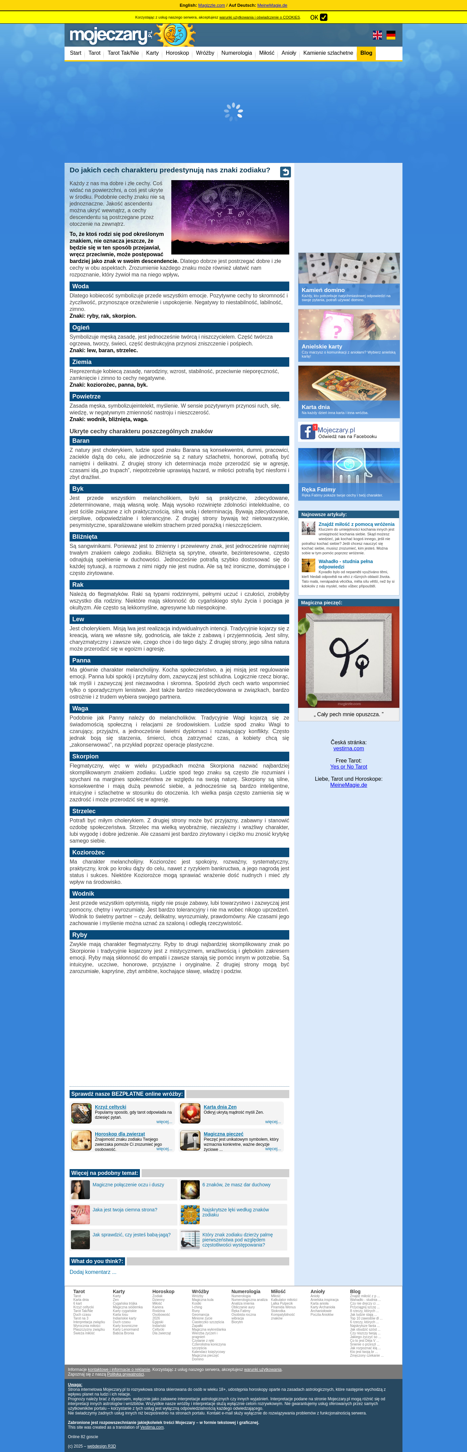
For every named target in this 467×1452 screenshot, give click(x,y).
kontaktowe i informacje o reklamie (119, 1369)
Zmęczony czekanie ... (367, 1355)
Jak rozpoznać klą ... (365, 1348)
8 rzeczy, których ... (364, 1311)
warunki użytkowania (263, 1369)
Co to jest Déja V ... (364, 1340)
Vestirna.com (152, 1427)
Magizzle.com (211, 5)
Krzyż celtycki (110, 1107)
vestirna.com (349, 748)
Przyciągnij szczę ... (365, 1307)
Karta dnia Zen (220, 1107)
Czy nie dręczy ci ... (364, 1303)
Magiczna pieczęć (224, 1134)
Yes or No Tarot (348, 767)
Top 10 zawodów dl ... (366, 1318)
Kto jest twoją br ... (364, 1352)
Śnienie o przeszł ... (364, 1344)
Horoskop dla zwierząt (120, 1134)
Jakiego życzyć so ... (365, 1337)
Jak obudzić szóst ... (365, 1329)
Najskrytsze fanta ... (365, 1326)
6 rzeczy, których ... (364, 1322)
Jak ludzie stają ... (363, 1314)
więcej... (164, 1121)
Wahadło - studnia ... (365, 1300)
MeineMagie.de (272, 5)
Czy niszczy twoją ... (365, 1333)
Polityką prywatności (125, 1374)
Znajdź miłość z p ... (365, 1296)
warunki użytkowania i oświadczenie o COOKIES (259, 17)
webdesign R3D (101, 1446)
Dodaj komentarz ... (93, 1272)
